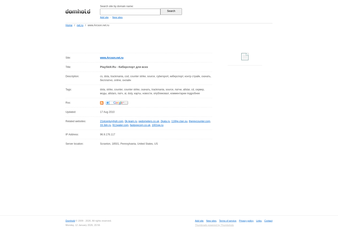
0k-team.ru (131, 121)
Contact (268, 220)
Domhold (70, 220)
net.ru (80, 25)
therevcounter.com (199, 121)
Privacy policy (246, 220)
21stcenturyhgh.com (111, 121)
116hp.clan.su (179, 121)
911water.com (120, 125)
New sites (117, 17)
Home (69, 25)
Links (259, 220)
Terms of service (227, 220)
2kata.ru (165, 121)
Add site (104, 17)
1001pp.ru (157, 125)
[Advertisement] (177, 39)
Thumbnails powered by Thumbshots (214, 225)
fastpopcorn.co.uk (140, 125)
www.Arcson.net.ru (112, 57)
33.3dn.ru (105, 125)
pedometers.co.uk (149, 121)
